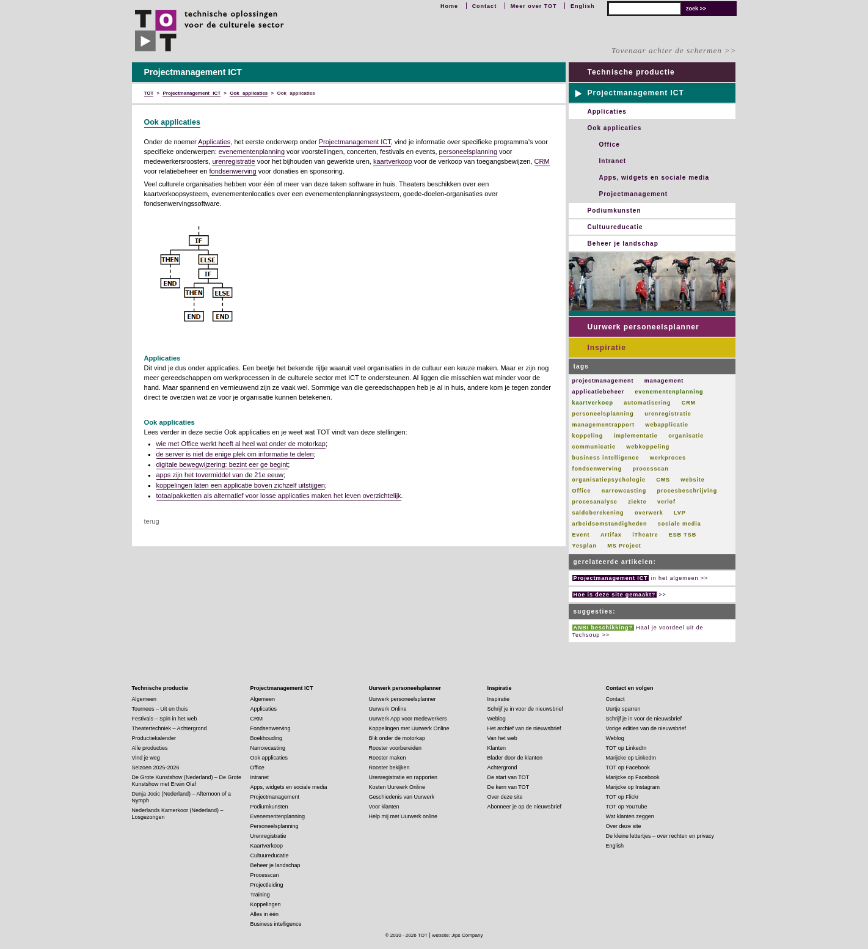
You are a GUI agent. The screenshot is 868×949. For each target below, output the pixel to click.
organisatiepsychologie (609, 480)
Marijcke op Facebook (633, 777)
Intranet (613, 161)
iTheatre (645, 535)
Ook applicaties (172, 122)
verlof (666, 502)
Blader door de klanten (515, 758)
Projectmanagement (633, 194)
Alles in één (264, 914)
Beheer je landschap (623, 243)
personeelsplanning (468, 151)
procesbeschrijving (687, 491)
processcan (651, 469)
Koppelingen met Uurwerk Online (409, 728)
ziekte (637, 502)
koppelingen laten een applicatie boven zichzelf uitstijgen (240, 485)
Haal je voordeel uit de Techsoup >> (638, 631)
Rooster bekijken (389, 767)
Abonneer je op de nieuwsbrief (524, 807)
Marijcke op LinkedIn (631, 758)
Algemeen (144, 699)
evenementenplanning (252, 151)
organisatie (686, 436)
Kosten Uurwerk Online (397, 787)
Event (581, 535)
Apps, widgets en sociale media (654, 177)
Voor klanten (384, 807)
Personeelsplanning (274, 826)
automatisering (647, 403)
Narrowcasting (268, 748)
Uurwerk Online (388, 709)
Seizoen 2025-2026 (156, 767)
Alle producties (150, 748)
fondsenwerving (233, 171)
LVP (680, 513)
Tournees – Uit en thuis (160, 709)
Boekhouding (266, 738)
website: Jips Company (457, 935)
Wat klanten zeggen (630, 816)
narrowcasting (624, 491)
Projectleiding (266, 885)
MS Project (624, 546)
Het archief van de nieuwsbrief (524, 728)
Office (609, 144)
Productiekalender (154, 738)
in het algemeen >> (640, 578)
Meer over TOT (534, 6)
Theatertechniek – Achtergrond (169, 728)
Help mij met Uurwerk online (403, 816)
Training (260, 895)
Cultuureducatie (615, 227)
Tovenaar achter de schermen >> (673, 50)
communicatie (594, 447)
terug (151, 521)
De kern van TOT (508, 787)
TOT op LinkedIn (626, 748)
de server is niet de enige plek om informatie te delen (235, 454)
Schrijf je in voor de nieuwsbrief (525, 709)
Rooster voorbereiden (395, 748)
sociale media (679, 524)
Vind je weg (146, 758)
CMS (663, 480)
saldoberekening (598, 513)
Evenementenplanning (277, 816)
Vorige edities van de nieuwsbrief (646, 728)
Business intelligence (276, 924)
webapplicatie (666, 425)
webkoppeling (647, 447)
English (583, 6)
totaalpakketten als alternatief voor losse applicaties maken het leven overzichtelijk (278, 495)
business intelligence (606, 458)
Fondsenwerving (270, 728)
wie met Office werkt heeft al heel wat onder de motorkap (241, 443)
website (692, 480)
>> (619, 595)
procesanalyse (595, 502)
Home (449, 6)
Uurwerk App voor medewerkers (408, 719)
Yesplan (584, 546)
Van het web (502, 738)
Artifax (611, 535)
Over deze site (505, 797)
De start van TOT (508, 777)
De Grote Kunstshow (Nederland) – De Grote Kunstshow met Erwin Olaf (187, 780)
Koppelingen (265, 904)
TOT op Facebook (628, 767)
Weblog (496, 719)
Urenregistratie (268, 836)
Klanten (496, 748)
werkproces (668, 458)
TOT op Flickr (622, 797)
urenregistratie (233, 161)
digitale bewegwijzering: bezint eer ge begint (222, 464)
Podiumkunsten (614, 210)
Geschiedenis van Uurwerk (402, 797)
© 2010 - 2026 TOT (406, 935)
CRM (542, 161)
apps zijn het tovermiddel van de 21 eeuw (220, 474)
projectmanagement (603, 381)
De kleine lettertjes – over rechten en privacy (660, 836)
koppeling (588, 436)
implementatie (636, 436)
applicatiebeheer (598, 392)
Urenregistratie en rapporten (403, 777)
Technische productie (631, 72)
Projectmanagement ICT (355, 141)
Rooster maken (387, 758)
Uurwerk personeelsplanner (643, 327)
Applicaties (214, 141)
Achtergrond (502, 767)
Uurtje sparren (623, 709)
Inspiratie (607, 347)
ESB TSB (682, 535)
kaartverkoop (392, 161)
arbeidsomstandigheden (609, 524)
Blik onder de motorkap (397, 738)
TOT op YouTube (626, 807)
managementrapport (603, 425)
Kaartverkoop (266, 846)
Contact (484, 6)
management (664, 381)
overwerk (649, 513)
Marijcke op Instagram (633, 787)
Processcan (264, 875)
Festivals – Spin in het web (164, 719)
